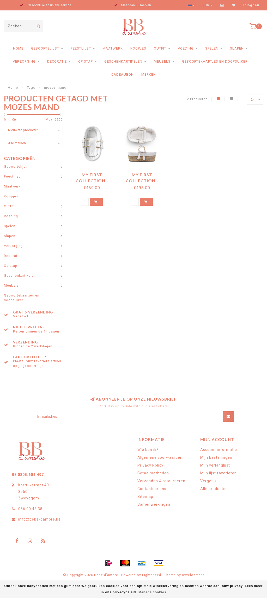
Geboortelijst (45, 48)
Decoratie (57, 61)
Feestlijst (81, 48)
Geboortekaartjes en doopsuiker (215, 61)
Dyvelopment (193, 575)
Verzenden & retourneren (161, 481)
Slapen (237, 48)
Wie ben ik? (148, 450)
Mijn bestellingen (216, 457)
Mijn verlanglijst (215, 465)
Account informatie (218, 450)
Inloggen (251, 5)
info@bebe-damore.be (39, 519)
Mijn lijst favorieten (218, 473)
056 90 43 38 (30, 509)
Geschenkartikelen (123, 61)
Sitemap (145, 496)
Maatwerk (112, 48)
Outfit (160, 48)
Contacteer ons (151, 489)
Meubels (162, 61)
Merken (148, 74)
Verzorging (24, 61)
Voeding (186, 48)
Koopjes (138, 48)
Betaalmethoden (153, 473)
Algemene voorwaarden (160, 457)
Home (18, 48)
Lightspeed (151, 575)
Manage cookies (152, 592)
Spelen (212, 48)
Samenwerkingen (153, 504)
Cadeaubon (122, 74)
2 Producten (197, 99)
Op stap (85, 61)
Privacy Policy (150, 465)
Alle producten (214, 489)
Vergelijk (208, 481)
